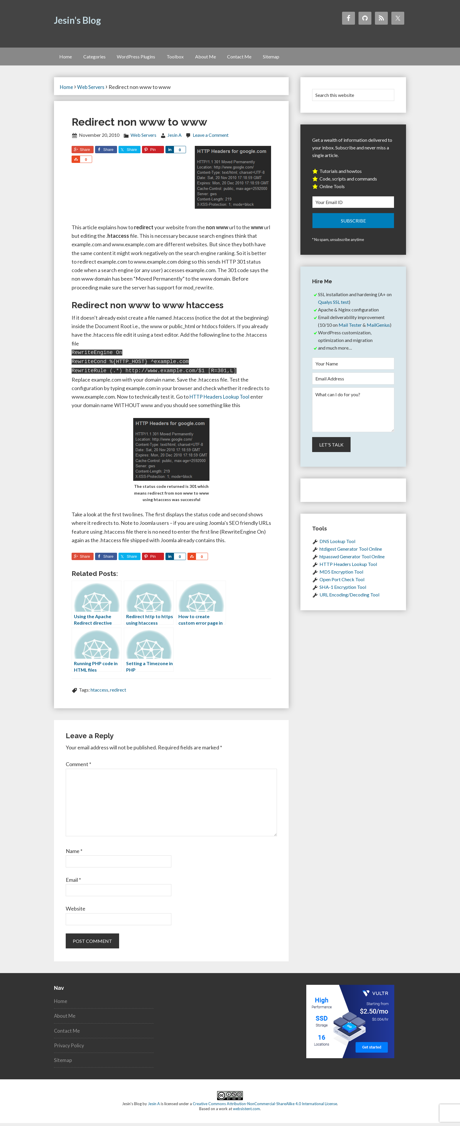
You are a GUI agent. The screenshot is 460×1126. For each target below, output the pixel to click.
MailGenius (378, 329)
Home (61, 1004)
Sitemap (63, 1063)
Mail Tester (350, 329)
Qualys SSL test (333, 306)
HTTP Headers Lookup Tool (222, 399)
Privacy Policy (70, 1048)
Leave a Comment (211, 139)
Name (74, 853)
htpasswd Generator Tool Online (352, 561)
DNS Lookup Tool (337, 546)
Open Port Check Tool (341, 584)
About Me (65, 1018)
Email (73, 882)
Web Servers (143, 139)
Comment (78, 767)
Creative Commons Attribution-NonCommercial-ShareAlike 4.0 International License (265, 1106)
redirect (118, 692)
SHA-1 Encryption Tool (342, 591)
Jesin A (154, 1106)
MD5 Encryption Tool (341, 576)
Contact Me (68, 1033)
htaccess (99, 692)
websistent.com (246, 1111)
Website (75, 911)
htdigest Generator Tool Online (350, 553)
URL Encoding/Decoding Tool (349, 599)
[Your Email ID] (353, 206)
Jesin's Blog (77, 20)
